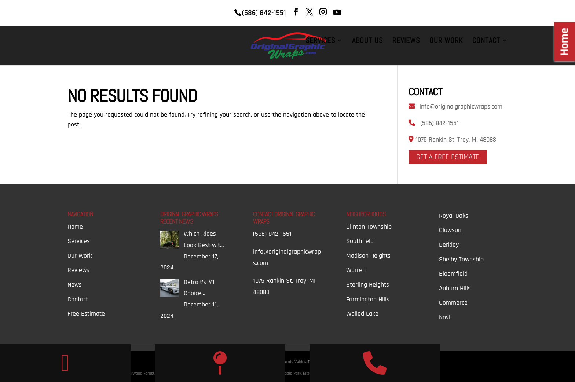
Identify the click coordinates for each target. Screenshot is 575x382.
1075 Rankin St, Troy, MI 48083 (455, 139)
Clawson (450, 230)
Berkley (449, 244)
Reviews (406, 41)
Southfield (360, 241)
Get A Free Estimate (447, 157)
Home (75, 227)
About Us (367, 41)
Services (320, 41)
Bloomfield (453, 273)
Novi (444, 317)
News (74, 284)
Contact (486, 41)
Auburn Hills (455, 288)
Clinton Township (369, 227)
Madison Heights (368, 255)
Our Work (446, 41)
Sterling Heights (367, 284)
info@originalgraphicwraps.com (461, 106)
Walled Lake (362, 313)
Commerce (453, 302)
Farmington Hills (367, 299)
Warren (356, 270)
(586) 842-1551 (439, 123)
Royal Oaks (453, 216)
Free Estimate (86, 313)
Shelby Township (461, 259)
